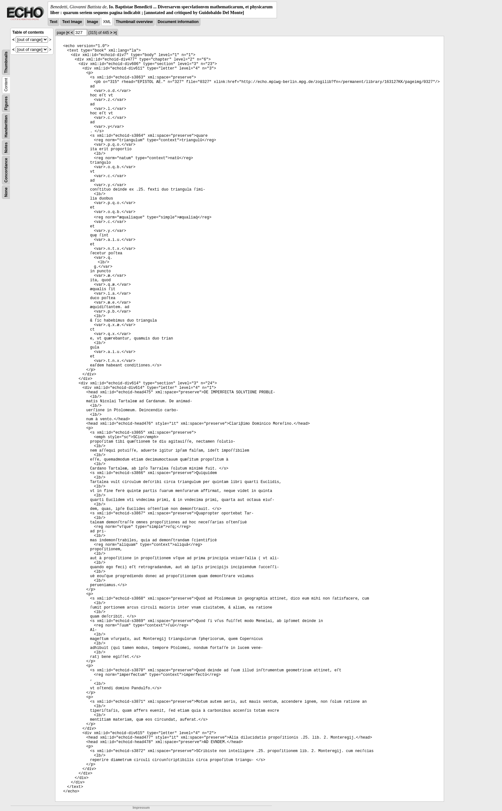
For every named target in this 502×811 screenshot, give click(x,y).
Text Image (72, 22)
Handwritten (6, 126)
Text (53, 22)
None (6, 192)
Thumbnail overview (134, 22)
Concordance (6, 170)
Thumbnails (6, 62)
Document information (178, 22)
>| (115, 32)
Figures (6, 103)
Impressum (141, 807)
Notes (6, 148)
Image (92, 22)
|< (67, 32)
